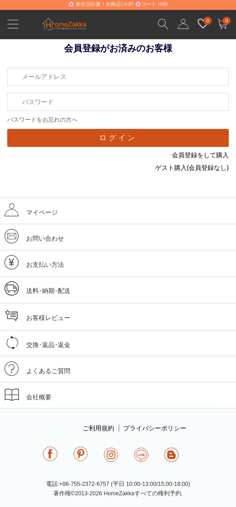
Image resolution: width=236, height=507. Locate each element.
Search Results (163, 24)
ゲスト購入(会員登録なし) (192, 167)
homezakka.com (69, 26)
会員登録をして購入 (200, 155)
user (183, 24)
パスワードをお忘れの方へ (42, 119)
